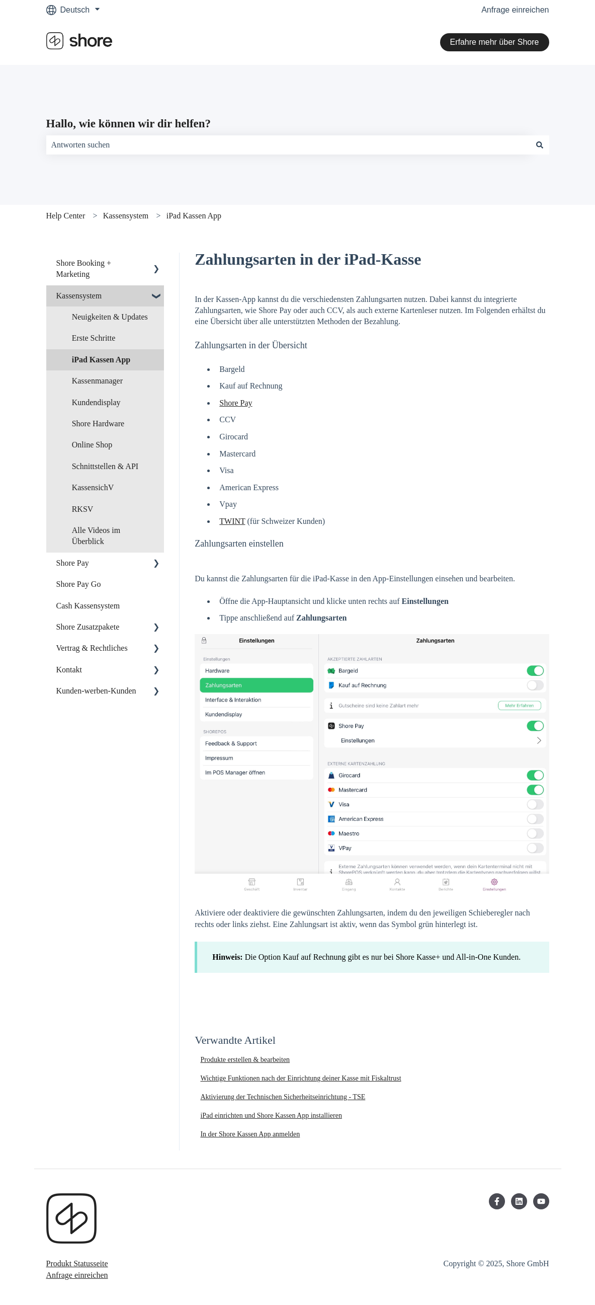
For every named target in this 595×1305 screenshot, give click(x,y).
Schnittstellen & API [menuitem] (105, 466)
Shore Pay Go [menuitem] (78, 584)
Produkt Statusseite (77, 1263)
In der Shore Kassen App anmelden (250, 1134)
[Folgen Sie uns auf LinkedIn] (519, 1201)
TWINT (232, 521)
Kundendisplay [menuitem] (96, 402)
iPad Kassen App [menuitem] (101, 359)
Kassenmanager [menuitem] (97, 380)
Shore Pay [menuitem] (72, 563)
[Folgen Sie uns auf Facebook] (497, 1201)
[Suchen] (539, 145)
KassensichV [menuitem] (93, 487)
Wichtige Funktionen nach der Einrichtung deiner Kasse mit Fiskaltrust (300, 1078)
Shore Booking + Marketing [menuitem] (83, 268)
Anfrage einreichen (515, 10)
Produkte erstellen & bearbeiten (245, 1059)
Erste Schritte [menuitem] (94, 338)
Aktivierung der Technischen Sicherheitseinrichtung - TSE (282, 1097)
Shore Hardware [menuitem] (98, 423)
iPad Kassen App (193, 215)
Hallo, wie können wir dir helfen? (128, 123)
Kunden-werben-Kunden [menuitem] (96, 690)
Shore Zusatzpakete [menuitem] (88, 627)
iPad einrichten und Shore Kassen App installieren (271, 1115)
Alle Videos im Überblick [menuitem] (96, 536)
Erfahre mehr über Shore (494, 42)
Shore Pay (235, 403)
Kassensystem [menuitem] (79, 295)
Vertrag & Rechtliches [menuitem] (92, 648)
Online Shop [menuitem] (92, 444)
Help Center (66, 215)
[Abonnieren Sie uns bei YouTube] (541, 1201)
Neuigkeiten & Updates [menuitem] (110, 317)
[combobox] (288, 145)
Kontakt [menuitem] (69, 669)
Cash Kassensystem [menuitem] (88, 605)
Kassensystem (126, 215)
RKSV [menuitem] (83, 509)
